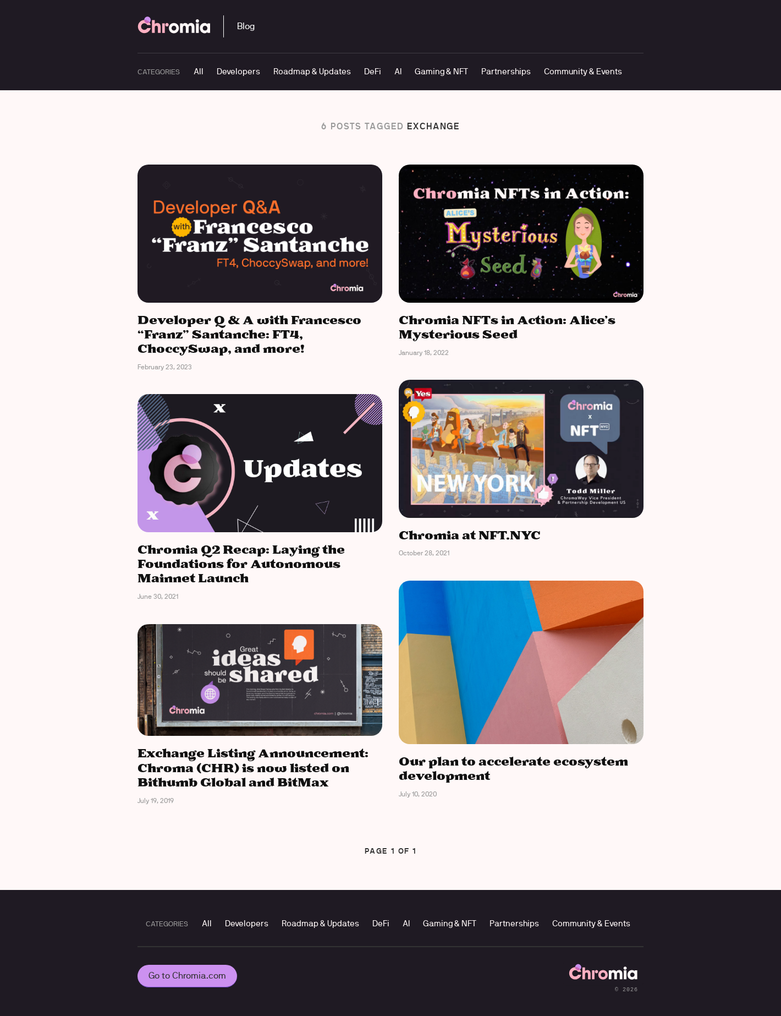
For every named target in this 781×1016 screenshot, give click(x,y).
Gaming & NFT (441, 71)
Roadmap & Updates (312, 71)
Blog (246, 26)
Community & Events (583, 71)
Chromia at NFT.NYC (470, 535)
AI (398, 71)
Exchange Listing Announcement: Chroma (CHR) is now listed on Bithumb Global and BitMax (253, 768)
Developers (238, 71)
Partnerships (506, 71)
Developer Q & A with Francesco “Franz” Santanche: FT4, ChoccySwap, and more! (249, 335)
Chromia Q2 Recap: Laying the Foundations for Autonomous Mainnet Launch (241, 565)
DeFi (372, 71)
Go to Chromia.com (187, 975)
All (199, 71)
